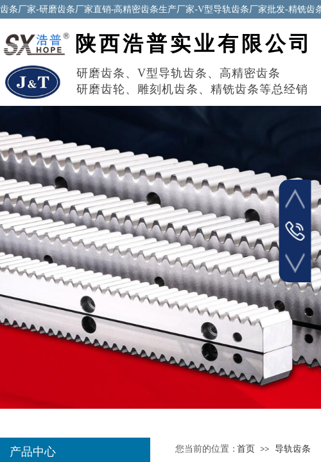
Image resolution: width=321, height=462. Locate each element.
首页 (246, 449)
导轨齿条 (293, 449)
